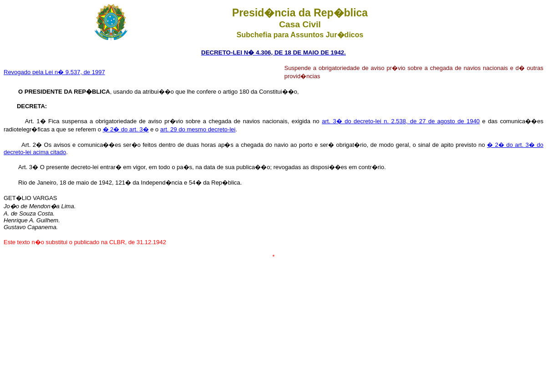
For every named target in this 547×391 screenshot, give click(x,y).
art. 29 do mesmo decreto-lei (197, 129)
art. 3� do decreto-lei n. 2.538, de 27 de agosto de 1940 (401, 121)
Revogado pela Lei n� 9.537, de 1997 (54, 72)
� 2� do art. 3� (126, 129)
